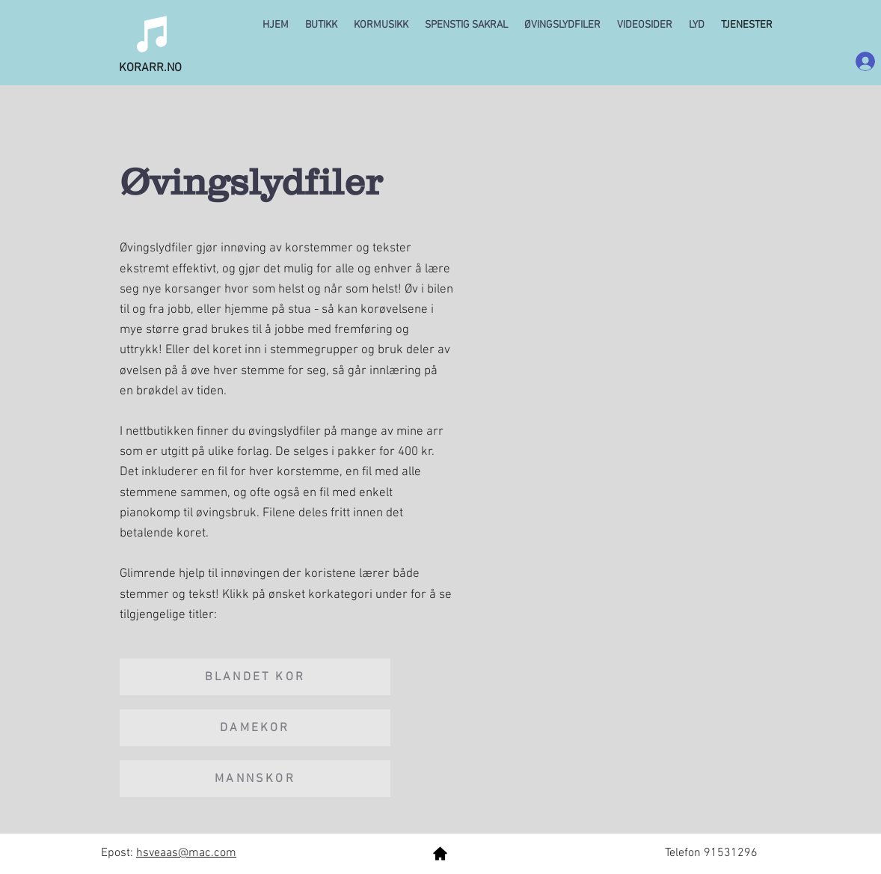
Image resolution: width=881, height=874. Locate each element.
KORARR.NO (150, 68)
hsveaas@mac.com (186, 853)
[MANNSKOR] (255, 778)
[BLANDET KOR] (255, 676)
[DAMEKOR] (255, 727)
